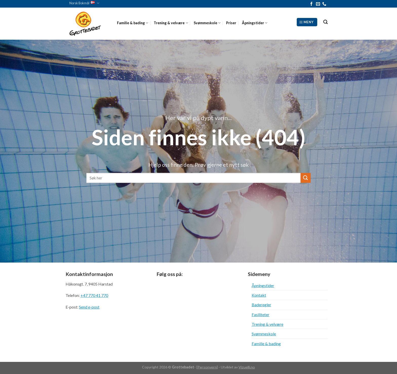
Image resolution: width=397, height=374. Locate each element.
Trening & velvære (171, 22)
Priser (231, 23)
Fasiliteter (260, 314)
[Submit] (306, 178)
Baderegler (261, 304)
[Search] (325, 22)
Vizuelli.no (247, 367)
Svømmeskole (207, 22)
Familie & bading (132, 22)
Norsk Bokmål (84, 3)
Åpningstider (254, 22)
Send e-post (89, 307)
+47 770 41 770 (94, 295)
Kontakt (259, 295)
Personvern (207, 367)
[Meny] (307, 22)
